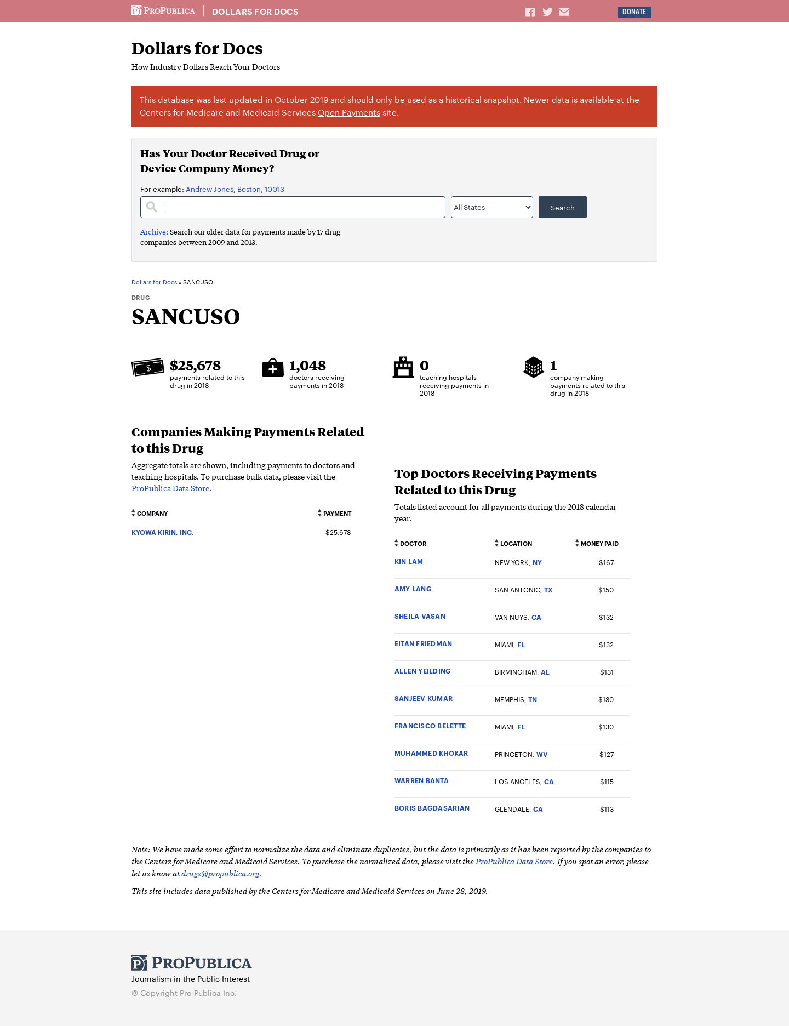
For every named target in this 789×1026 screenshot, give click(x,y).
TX (548, 589)
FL (521, 644)
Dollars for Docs (255, 11)
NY (537, 562)
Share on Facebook (531, 11)
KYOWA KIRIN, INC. (163, 532)
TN (532, 699)
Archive (153, 231)
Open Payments (349, 112)
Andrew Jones (209, 188)
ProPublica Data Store (170, 487)
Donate (634, 11)
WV (542, 754)
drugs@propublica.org (220, 873)
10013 (274, 188)
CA (536, 617)
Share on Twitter (549, 11)
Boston (249, 188)
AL (545, 671)
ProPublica (163, 11)
